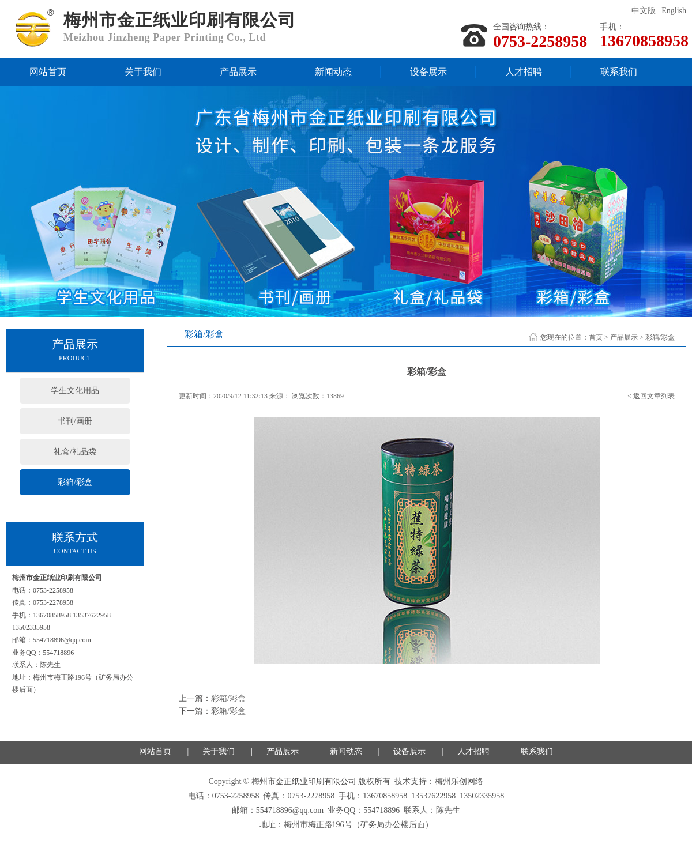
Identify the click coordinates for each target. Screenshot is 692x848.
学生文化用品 (75, 390)
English (673, 10)
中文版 (643, 10)
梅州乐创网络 (459, 781)
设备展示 (428, 72)
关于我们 (143, 72)
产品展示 (238, 72)
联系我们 (618, 72)
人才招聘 (523, 72)
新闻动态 (333, 72)
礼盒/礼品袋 (75, 451)
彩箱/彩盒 (75, 482)
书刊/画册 (75, 421)
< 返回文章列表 (651, 396)
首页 (596, 337)
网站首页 (47, 72)
